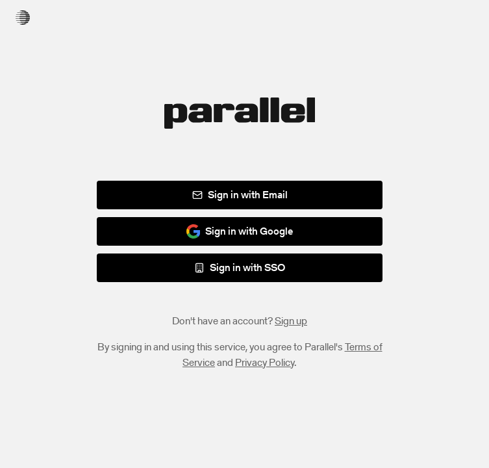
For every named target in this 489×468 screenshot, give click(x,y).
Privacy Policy (264, 362)
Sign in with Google (240, 231)
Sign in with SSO (239, 267)
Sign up (291, 320)
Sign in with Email (240, 194)
